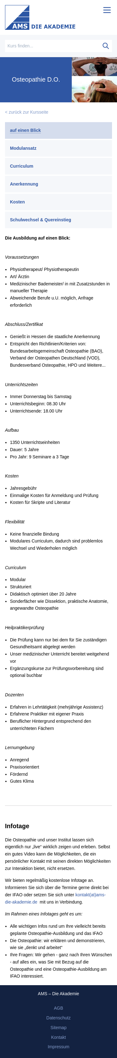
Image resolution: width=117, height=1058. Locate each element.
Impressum (58, 1046)
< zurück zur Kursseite (26, 112)
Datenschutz (58, 1017)
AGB (58, 1008)
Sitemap (58, 1027)
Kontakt (58, 1037)
